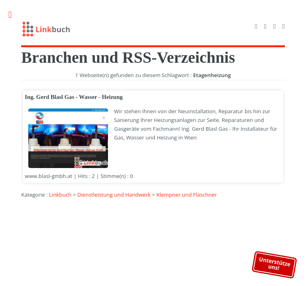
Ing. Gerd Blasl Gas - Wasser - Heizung (73, 97)
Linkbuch (60, 194)
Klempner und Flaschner (187, 194)
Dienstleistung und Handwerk (114, 194)
